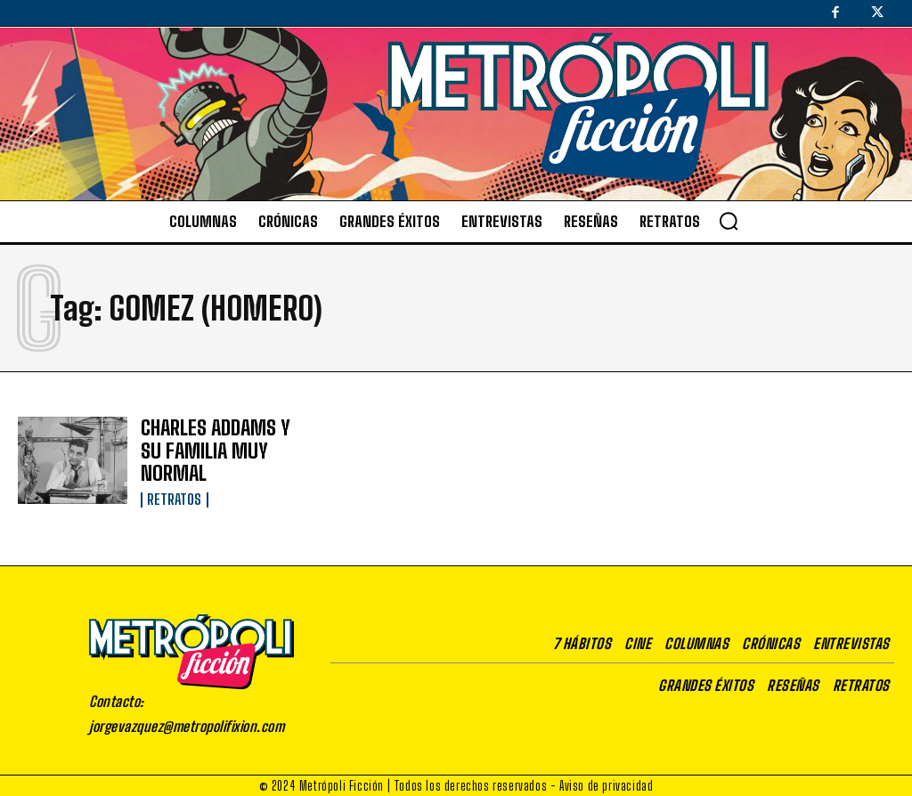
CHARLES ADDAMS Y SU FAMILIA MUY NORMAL (206, 449)
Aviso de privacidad (606, 783)
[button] (728, 220)
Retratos (174, 493)
